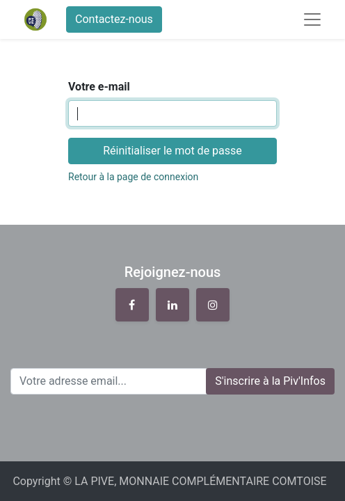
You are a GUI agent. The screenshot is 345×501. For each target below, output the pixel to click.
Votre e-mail (99, 86)
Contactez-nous (114, 19)
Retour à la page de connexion (133, 176)
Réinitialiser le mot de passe (172, 150)
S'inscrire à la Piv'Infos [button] (270, 381)
